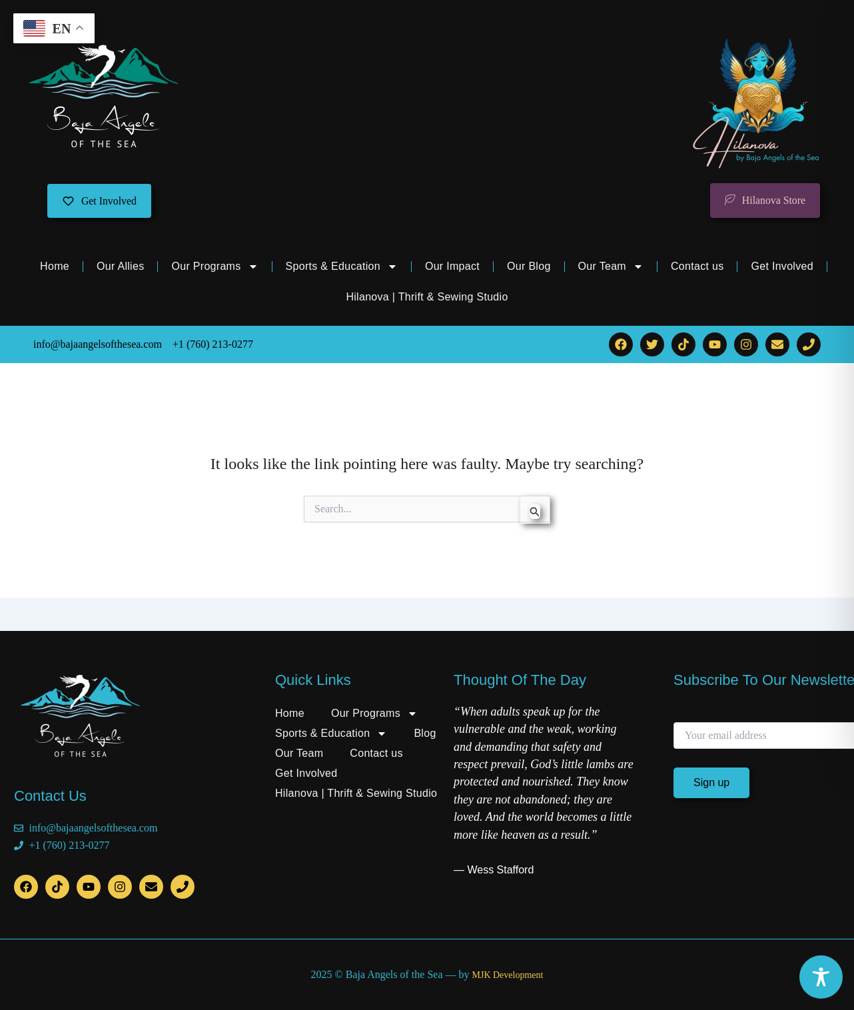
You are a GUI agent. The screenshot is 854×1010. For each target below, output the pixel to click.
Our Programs (214, 267)
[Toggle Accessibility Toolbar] (821, 977)
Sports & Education (342, 267)
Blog (425, 733)
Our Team (610, 267)
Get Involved (782, 266)
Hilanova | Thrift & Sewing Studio (427, 297)
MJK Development (507, 975)
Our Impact (452, 266)
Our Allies (120, 266)
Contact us (697, 266)
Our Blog (529, 266)
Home (54, 266)
